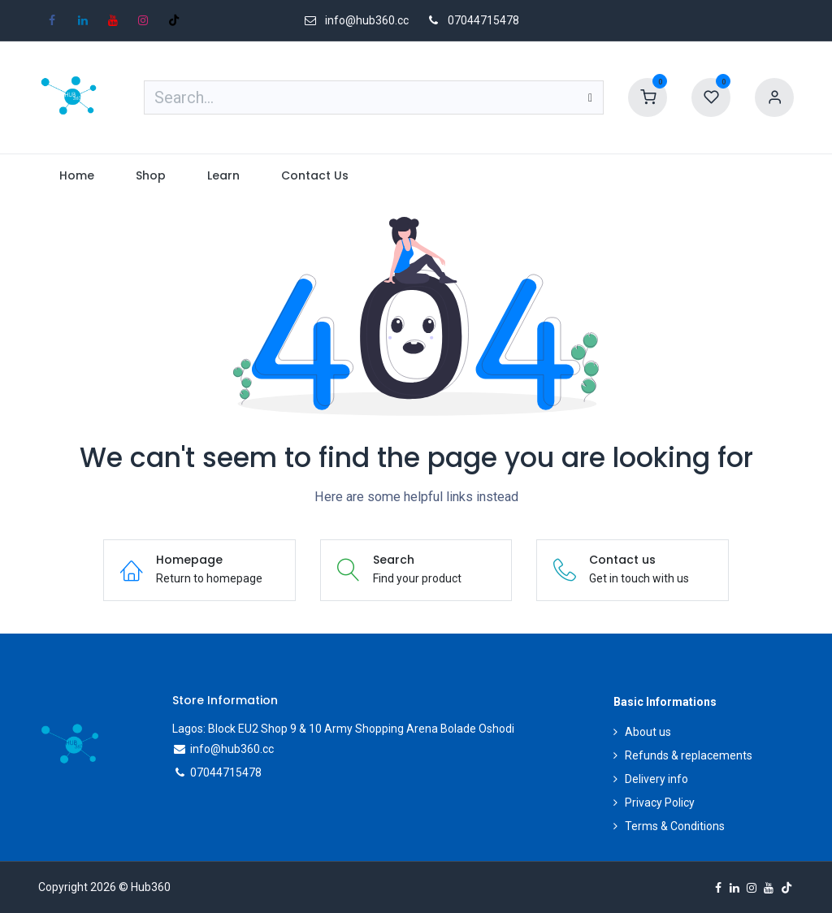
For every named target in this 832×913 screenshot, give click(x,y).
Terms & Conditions (675, 826)
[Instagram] (143, 20)
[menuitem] (76, 175)
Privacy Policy (660, 802)
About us (648, 731)
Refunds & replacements (688, 755)
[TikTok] (173, 20)
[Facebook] (52, 20)
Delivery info (656, 778)
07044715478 (483, 20)
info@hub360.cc (232, 748)
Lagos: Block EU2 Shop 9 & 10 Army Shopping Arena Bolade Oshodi (343, 728)
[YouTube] (113, 20)
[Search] (590, 97)
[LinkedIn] (83, 20)
